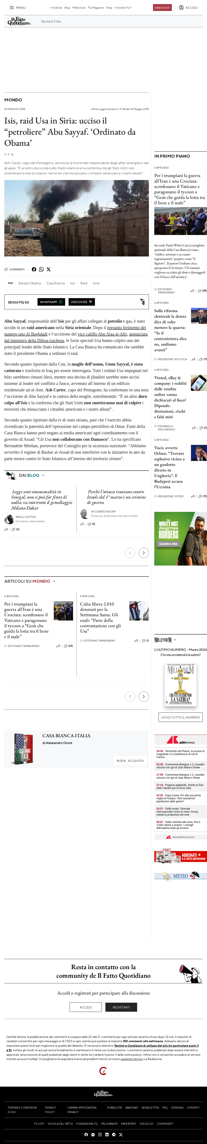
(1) (145, 640)
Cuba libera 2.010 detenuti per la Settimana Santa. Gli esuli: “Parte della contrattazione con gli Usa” (100, 617)
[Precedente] (130, 553)
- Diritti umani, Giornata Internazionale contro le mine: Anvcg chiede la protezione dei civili (177, 811)
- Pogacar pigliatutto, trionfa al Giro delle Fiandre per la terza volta (179, 787)
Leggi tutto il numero (180, 717)
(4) (91, 524)
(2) (203, 428)
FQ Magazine (96, 7)
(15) (202, 496)
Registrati (121, 1007)
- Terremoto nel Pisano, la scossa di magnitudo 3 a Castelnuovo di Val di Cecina (180, 754)
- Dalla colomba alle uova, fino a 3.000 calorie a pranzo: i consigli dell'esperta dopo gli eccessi (178, 825)
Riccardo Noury (103, 511)
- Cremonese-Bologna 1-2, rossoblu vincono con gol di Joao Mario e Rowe (180, 766)
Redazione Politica (170, 359)
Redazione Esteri (169, 496)
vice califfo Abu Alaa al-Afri (102, 334)
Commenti (14, 269)
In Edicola (56, 7)
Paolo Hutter (26, 517)
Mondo (13, 99)
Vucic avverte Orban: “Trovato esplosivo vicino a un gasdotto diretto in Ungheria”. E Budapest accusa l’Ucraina (169, 467)
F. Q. (9, 154)
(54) (68, 646)
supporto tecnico (132, 1059)
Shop (109, 7)
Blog (67, 7)
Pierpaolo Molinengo (165, 428)
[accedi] (188, 7)
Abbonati (162, 7)
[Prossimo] (144, 553)
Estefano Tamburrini (21, 646)
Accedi (86, 1007)
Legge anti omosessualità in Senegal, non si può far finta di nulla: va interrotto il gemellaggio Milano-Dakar (41, 499)
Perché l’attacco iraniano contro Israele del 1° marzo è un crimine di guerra (116, 497)
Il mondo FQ (124, 7)
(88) (202, 291)
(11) (203, 359)
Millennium (79, 7)
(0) (16, 529)
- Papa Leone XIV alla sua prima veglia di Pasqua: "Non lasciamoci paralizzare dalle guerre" (178, 798)
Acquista (130, 761)
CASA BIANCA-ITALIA (66, 735)
